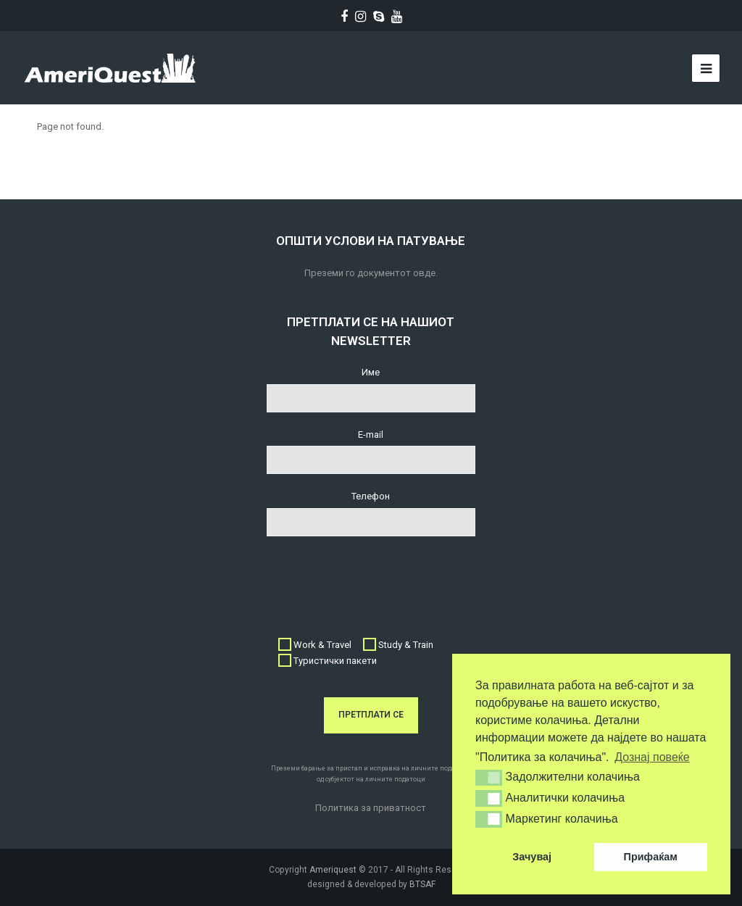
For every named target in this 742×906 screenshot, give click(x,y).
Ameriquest (333, 870)
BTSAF (422, 884)
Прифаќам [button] (651, 857)
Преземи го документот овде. (371, 272)
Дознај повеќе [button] (651, 757)
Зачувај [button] (531, 857)
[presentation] (377, 579)
